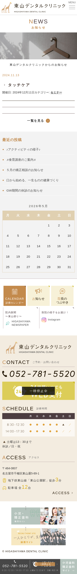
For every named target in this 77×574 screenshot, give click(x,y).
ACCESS (63, 493)
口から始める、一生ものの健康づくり (32, 180)
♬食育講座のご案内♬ (21, 159)
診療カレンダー (14, 300)
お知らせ (38, 298)
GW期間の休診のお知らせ (24, 190)
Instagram (54, 319)
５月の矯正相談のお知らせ (24, 170)
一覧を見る (35, 120)
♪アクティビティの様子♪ (23, 149)
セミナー (56, 92)
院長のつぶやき (62, 300)
